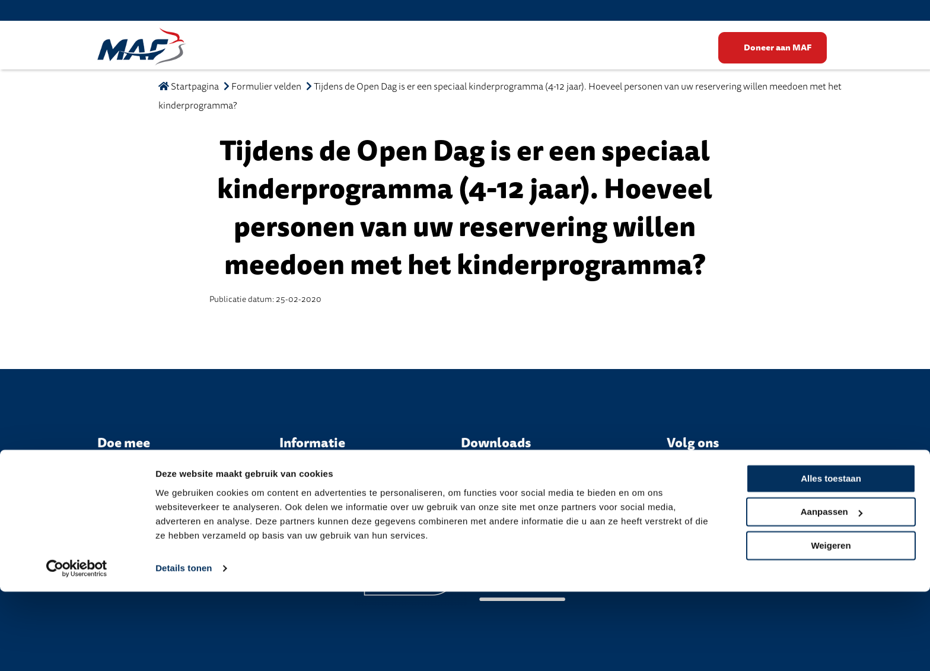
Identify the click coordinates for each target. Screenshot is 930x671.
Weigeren (831, 625)
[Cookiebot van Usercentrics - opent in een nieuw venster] (77, 648)
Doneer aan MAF (778, 47)
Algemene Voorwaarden (522, 503)
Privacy (447, 503)
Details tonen (183, 648)
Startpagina (188, 86)
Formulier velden (266, 86)
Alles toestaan (831, 558)
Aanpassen (831, 591)
